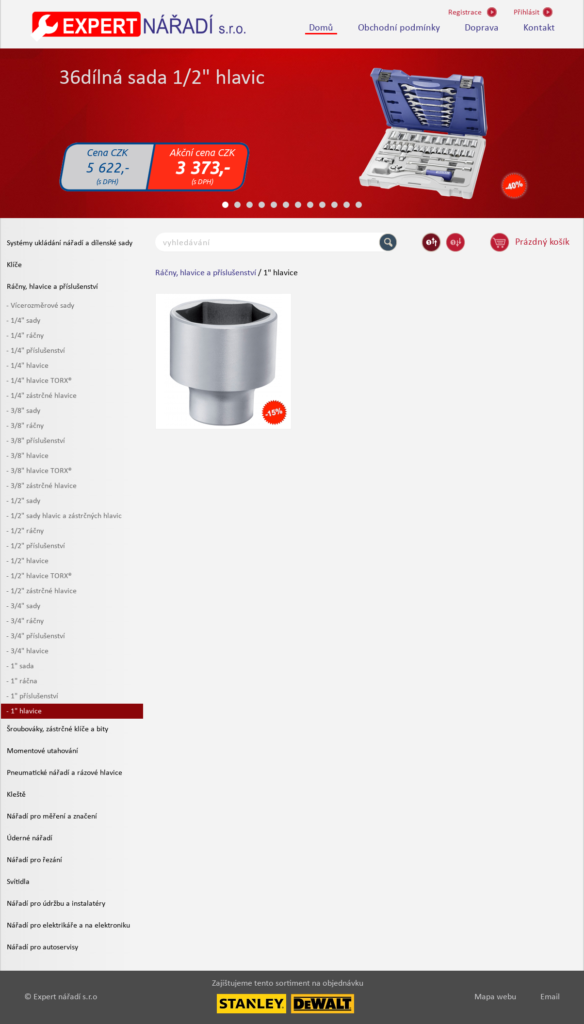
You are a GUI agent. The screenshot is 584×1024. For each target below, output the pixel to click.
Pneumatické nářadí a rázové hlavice (64, 773)
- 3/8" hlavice (27, 456)
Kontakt (539, 28)
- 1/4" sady (23, 321)
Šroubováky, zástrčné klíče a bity (57, 729)
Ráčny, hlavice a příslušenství (52, 287)
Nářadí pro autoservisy (42, 947)
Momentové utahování (42, 751)
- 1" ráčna (21, 681)
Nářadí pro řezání (34, 860)
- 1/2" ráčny (25, 531)
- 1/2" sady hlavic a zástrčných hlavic (64, 516)
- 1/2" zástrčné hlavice (41, 591)
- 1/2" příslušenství (35, 546)
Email (550, 997)
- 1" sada (20, 666)
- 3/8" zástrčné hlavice (41, 486)
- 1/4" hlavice (27, 366)
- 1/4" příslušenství (35, 351)
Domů (321, 28)
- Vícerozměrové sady (40, 306)
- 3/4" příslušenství (35, 636)
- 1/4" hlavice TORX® (39, 381)
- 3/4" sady (23, 606)
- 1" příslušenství (32, 696)
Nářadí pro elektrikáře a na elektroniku (68, 925)
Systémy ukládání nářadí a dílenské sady (69, 243)
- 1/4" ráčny (25, 336)
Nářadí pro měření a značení (52, 816)
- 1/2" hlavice (27, 561)
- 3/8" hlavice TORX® (39, 471)
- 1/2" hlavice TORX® (39, 576)
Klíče (14, 265)
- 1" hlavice (24, 711)
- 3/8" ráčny (25, 426)
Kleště (16, 795)
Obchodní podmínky (399, 28)
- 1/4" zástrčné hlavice (41, 396)
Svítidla (18, 882)
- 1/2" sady (23, 501)
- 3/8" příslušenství (35, 441)
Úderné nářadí (29, 838)
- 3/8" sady (23, 411)
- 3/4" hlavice (27, 651)
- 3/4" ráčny (25, 621)
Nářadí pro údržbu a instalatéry (56, 904)
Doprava (482, 28)
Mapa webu (495, 997)
